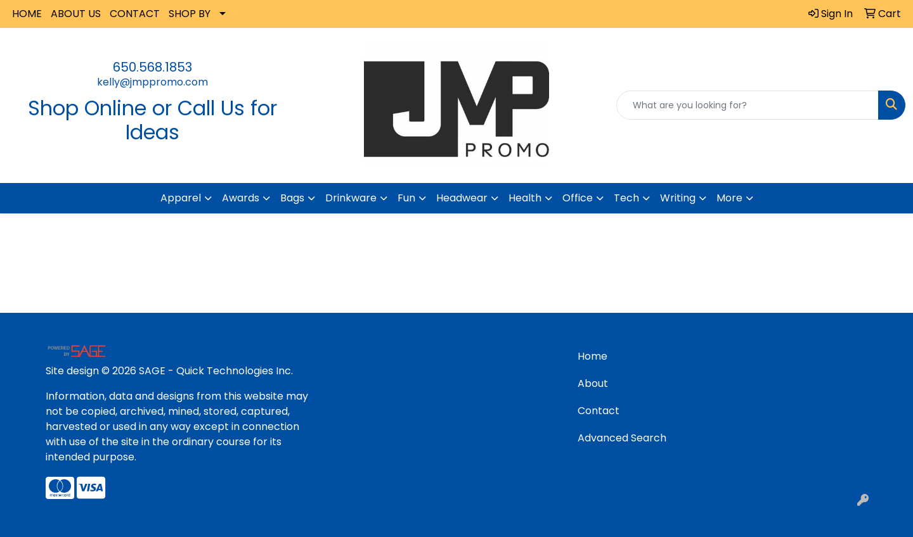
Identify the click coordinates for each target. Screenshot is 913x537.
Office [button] (577, 198)
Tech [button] (626, 198)
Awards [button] (240, 198)
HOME (27, 13)
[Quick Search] (747, 105)
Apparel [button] (180, 198)
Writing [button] (678, 198)
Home (592, 356)
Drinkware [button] (351, 198)
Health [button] (524, 198)
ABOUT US (76, 13)
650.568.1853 (152, 67)
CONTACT (135, 13)
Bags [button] (292, 198)
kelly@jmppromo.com (152, 82)
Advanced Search (622, 438)
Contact (598, 410)
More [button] (729, 198)
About (593, 383)
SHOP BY (189, 13)
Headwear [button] (462, 198)
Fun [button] (406, 198)
